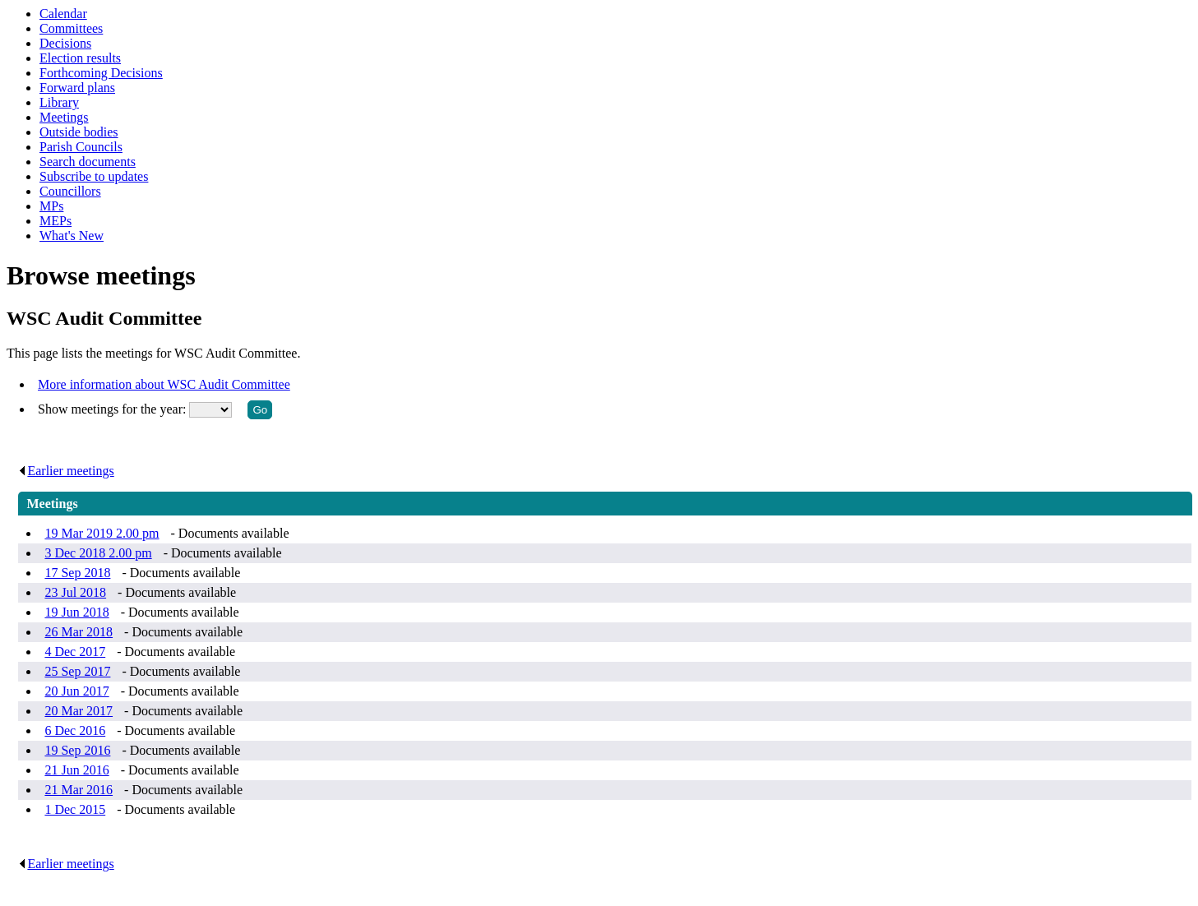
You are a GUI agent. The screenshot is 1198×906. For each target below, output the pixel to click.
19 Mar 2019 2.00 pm (101, 533)
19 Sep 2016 (77, 750)
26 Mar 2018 (78, 632)
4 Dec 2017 (74, 652)
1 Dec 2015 (74, 809)
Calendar (63, 14)
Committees (71, 28)
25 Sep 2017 (77, 671)
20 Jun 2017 (76, 691)
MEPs (55, 221)
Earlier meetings (65, 471)
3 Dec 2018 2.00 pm (97, 553)
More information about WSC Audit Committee (164, 384)
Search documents (87, 162)
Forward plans (77, 88)
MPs (51, 206)
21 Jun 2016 (76, 770)
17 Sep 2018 (77, 573)
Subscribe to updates (93, 176)
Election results (80, 58)
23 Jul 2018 (75, 592)
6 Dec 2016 (74, 730)
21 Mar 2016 (78, 790)
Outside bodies (78, 132)
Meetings (64, 117)
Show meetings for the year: (113, 409)
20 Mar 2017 (78, 711)
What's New (71, 236)
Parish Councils (81, 147)
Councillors (70, 191)
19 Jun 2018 (76, 612)
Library (59, 102)
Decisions (65, 43)
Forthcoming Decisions (101, 73)
